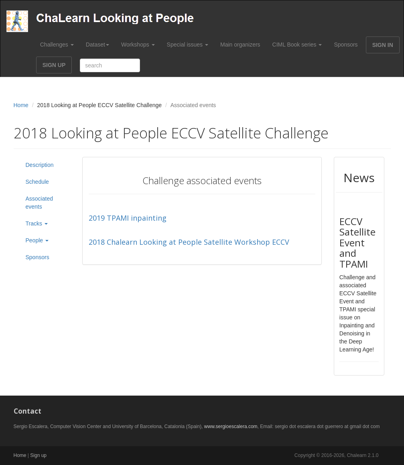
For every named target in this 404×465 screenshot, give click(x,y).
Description (40, 165)
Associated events (39, 202)
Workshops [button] (138, 44)
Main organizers (240, 44)
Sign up (38, 455)
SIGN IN (382, 45)
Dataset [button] (97, 44)
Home (21, 105)
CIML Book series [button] (297, 44)
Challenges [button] (57, 44)
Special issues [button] (187, 44)
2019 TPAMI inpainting (127, 218)
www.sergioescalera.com (231, 426)
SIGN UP (54, 65)
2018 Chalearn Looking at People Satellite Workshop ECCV (189, 242)
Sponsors (345, 44)
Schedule (37, 182)
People (37, 240)
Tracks (37, 223)
